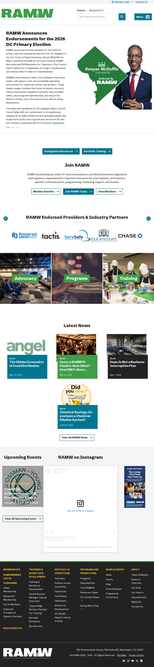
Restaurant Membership (9, 598)
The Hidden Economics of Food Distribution (26, 364)
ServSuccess (35, 626)
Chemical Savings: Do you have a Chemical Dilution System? (76, 416)
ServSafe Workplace (34, 619)
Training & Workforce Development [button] (37, 573)
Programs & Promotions (112, 595)
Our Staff (136, 587)
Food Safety (61, 596)
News (109, 574)
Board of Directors (136, 581)
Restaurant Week (89, 592)
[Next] (149, 218)
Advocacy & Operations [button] (62, 571)
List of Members (11, 604)
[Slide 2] (18, 127)
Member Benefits (43, 191)
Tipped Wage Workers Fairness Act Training (38, 609)
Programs (85, 578)
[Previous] (6, 218)
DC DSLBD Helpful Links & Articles (62, 617)
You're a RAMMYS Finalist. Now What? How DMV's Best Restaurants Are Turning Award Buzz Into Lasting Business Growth (76, 366)
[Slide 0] (8, 127)
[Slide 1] (13, 127)
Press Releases (114, 589)
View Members (107, 191)
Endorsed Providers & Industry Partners (12, 613)
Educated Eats (87, 583)
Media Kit (136, 602)
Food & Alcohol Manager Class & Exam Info (37, 598)
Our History (138, 592)
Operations (60, 591)
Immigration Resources (58, 151)
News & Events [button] (115, 569)
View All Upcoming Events (20, 518)
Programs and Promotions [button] (89, 571)
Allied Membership (9, 589)
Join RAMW (10, 583)
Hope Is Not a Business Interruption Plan (127, 364)
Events (109, 579)
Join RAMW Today (76, 191)
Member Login (120, 1)
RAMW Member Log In (12, 576)
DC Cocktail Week (89, 597)
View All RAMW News (75, 437)
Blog (108, 584)
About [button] (136, 569)
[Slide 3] (28, 505)
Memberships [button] (11, 569)
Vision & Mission (140, 574)
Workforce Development (62, 607)
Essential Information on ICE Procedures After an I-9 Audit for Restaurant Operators (21, 493)
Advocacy (60, 578)
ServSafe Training (95, 151)
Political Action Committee (63, 585)
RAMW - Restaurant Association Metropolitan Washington (71, 547)
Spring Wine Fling (89, 605)
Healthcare (60, 600)
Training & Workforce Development (36, 586)
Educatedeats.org (15, 628)
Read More (58, 123)
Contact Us (141, 1)
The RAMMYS (87, 587)
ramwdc (104, 547)
